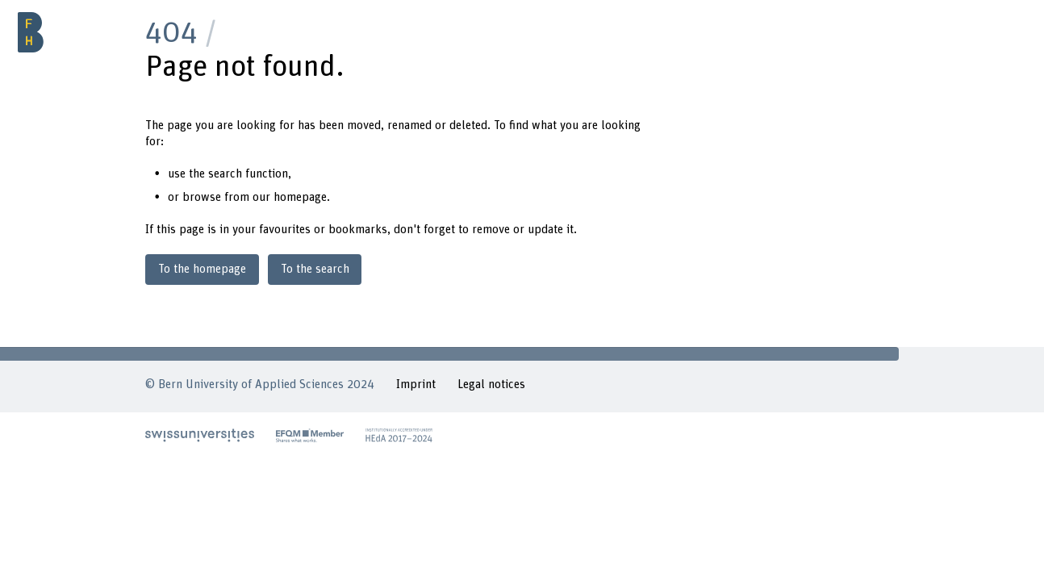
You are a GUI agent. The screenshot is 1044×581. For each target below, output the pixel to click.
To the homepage (202, 269)
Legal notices (491, 384)
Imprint (416, 384)
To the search (315, 269)
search (225, 174)
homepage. (302, 197)
